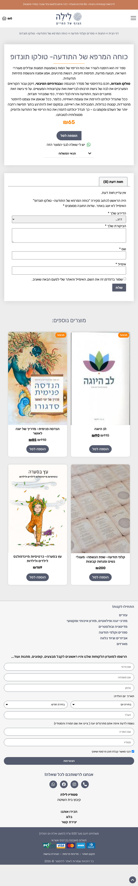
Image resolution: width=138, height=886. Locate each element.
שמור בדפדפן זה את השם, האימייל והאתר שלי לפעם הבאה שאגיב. (77, 279)
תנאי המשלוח (67, 153)
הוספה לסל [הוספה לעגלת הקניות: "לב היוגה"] (100, 449)
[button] (69, 153)
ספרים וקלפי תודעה (83, 33)
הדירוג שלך (117, 213)
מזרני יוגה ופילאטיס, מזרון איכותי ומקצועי (97, 621)
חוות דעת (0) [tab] (113, 182)
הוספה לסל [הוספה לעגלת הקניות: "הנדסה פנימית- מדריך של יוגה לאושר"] (37, 449)
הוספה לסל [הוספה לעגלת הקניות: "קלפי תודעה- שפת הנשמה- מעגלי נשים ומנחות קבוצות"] (100, 577)
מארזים (122, 644)
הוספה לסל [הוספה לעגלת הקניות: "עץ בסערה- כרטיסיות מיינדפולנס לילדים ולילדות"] (37, 577)
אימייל (121, 264)
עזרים (123, 615)
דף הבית (114, 33)
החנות (101, 33)
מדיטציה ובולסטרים (113, 626)
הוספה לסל (69, 136)
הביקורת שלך (115, 226)
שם (122, 249)
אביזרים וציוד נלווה (113, 638)
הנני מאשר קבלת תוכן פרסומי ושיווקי (111, 751)
